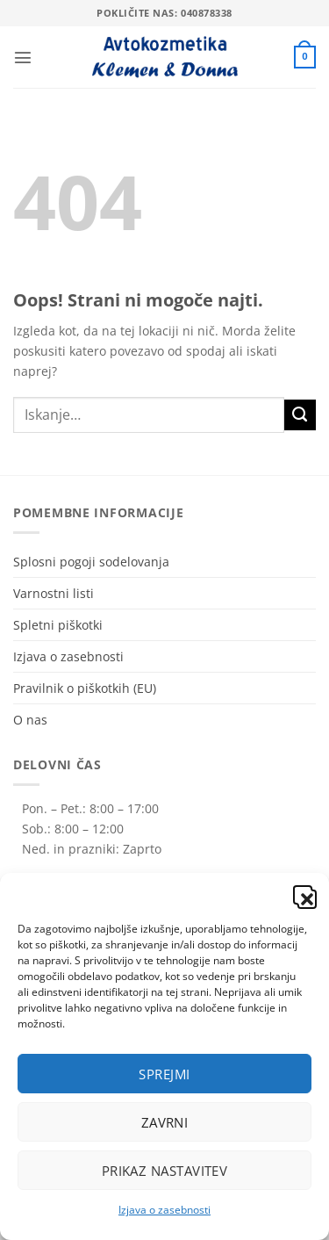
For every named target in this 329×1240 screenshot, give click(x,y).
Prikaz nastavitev (165, 1170)
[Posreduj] (300, 415)
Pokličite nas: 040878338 (164, 12)
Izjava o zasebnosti (164, 1209)
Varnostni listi (53, 593)
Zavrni (165, 1122)
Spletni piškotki (58, 624)
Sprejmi (164, 1074)
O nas (30, 719)
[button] (302, 895)
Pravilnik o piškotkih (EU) (84, 688)
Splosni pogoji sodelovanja (91, 561)
